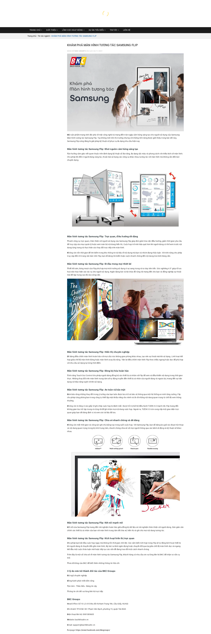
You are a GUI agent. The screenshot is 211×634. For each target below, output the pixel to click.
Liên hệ (126, 30)
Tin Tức (114, 30)
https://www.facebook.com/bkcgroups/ (93, 630)
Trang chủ (35, 30)
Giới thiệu (52, 30)
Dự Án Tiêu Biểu (97, 30)
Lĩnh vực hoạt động (73, 30)
